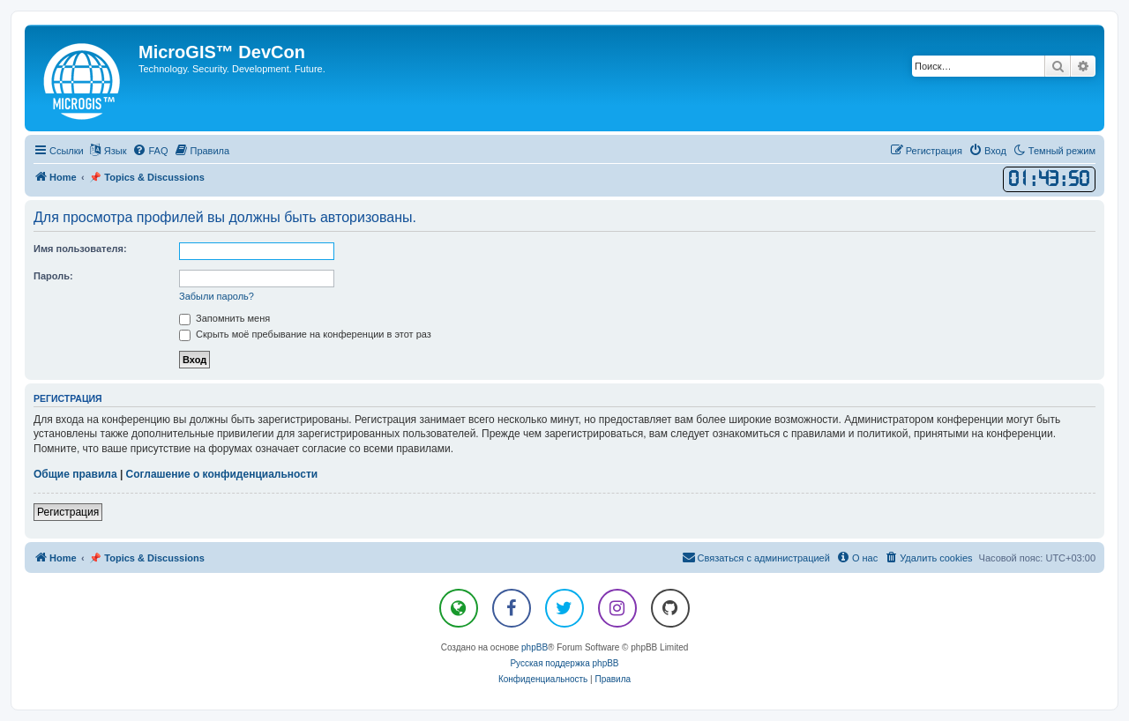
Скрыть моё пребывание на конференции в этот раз (305, 334)
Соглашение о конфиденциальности (222, 474)
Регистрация (68, 512)
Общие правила (75, 474)
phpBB (534, 647)
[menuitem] (150, 150)
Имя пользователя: (80, 248)
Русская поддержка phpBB (564, 663)
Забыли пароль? (216, 296)
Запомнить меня (224, 318)
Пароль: (53, 276)
